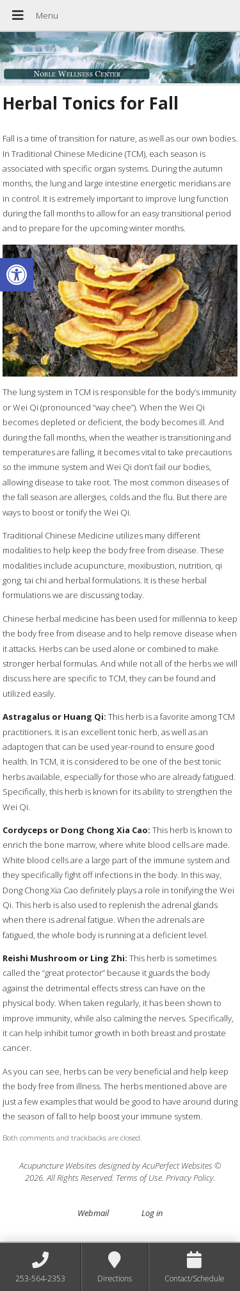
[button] (16, 274)
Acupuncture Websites (58, 1165)
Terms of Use (139, 1177)
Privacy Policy (190, 1177)
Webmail (93, 1213)
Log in (152, 1213)
